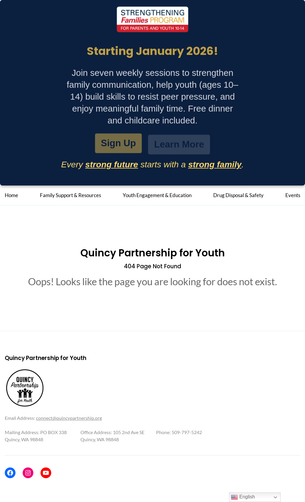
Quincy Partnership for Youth (152, 253)
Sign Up (118, 143)
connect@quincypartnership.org (69, 418)
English (243, 497)
